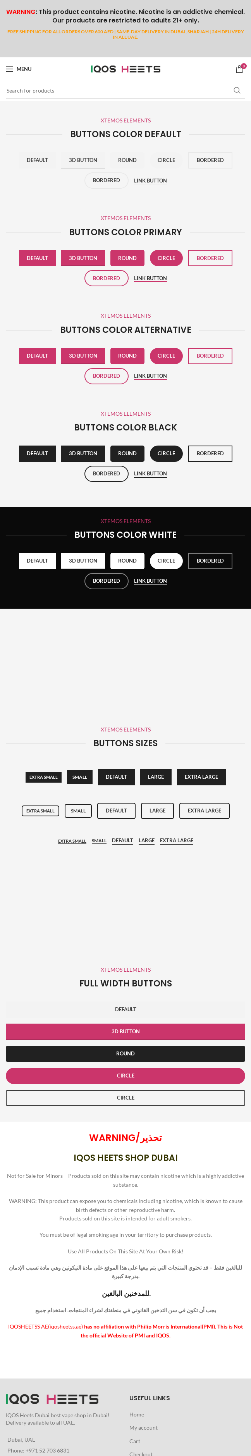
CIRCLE (125, 1075)
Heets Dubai (35, 1415)
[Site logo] (125, 68)
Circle (166, 160)
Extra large (201, 777)
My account (143, 1427)
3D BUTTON (126, 1031)
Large (156, 777)
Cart (134, 1441)
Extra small (43, 777)
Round (127, 160)
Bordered (210, 160)
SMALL (79, 777)
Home (136, 1414)
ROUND (125, 1053)
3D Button (83, 160)
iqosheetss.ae (65, 1326)
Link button (150, 181)
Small (78, 811)
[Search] (125, 91)
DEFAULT (125, 1009)
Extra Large (176, 840)
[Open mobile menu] (18, 69)
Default (37, 160)
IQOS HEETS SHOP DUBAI (126, 1158)
